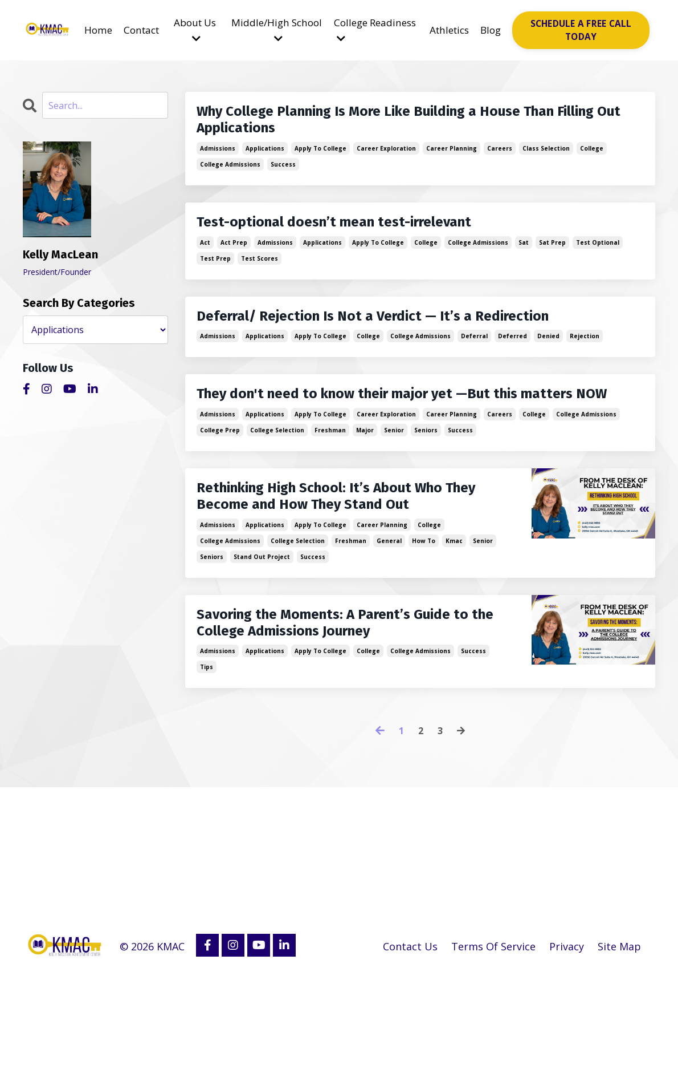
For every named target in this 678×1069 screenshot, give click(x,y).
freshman (330, 473)
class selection (546, 158)
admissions (217, 158)
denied (548, 354)
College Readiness (367, 31)
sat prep (552, 256)
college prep (220, 473)
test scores (259, 272)
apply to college (320, 158)
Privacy (566, 1040)
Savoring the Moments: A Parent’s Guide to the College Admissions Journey (329, 705)
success (283, 174)
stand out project (262, 625)
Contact (140, 31)
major (365, 473)
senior (394, 473)
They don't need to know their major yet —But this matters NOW (395, 424)
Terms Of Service (492, 1040)
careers (499, 158)
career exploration (386, 158)
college (591, 158)
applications (265, 158)
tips (206, 762)
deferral (474, 354)
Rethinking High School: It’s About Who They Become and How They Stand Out (331, 553)
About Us (197, 30)
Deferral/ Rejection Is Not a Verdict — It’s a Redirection (411, 332)
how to (423, 609)
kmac (454, 609)
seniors (426, 473)
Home (95, 31)
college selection (277, 473)
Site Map (619, 1040)
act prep (233, 256)
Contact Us (408, 1040)
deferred (512, 354)
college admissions (230, 174)
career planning (451, 158)
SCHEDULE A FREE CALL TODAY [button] (584, 31)
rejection (584, 354)
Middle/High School (278, 31)
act (205, 256)
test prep (215, 272)
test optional (597, 256)
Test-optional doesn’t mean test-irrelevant (365, 234)
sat (523, 256)
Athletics (451, 31)
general (389, 609)
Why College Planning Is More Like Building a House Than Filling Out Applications (400, 125)
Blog (496, 31)
